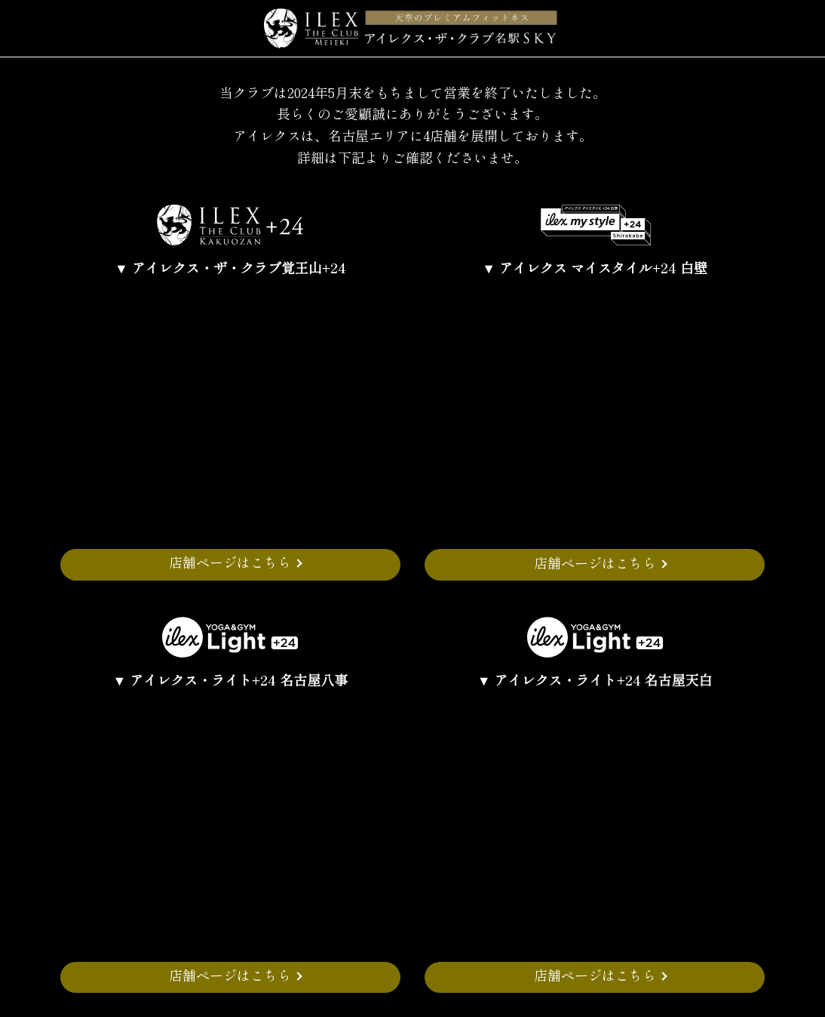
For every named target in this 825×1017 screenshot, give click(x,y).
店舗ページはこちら (230, 562)
